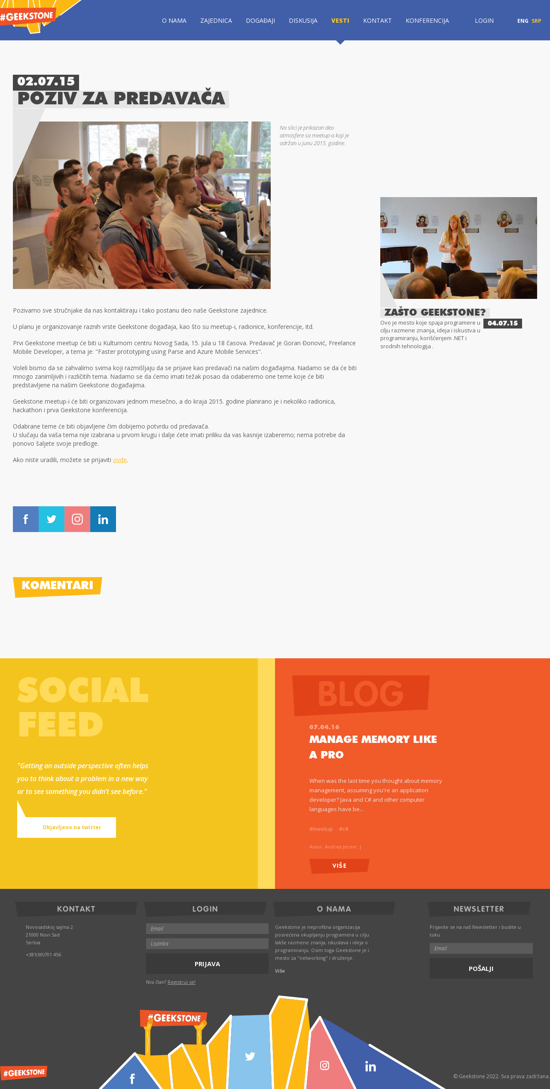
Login (478, 20)
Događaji (260, 20)
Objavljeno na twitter (62, 827)
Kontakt (377, 20)
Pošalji (481, 968)
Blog (374, 692)
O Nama (174, 20)
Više (340, 865)
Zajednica (216, 20)
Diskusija (303, 20)
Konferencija (427, 20)
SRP (536, 21)
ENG (523, 21)
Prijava (207, 963)
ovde (120, 460)
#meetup (321, 829)
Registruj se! (182, 982)
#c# (343, 829)
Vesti (340, 20)
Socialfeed (83, 709)
